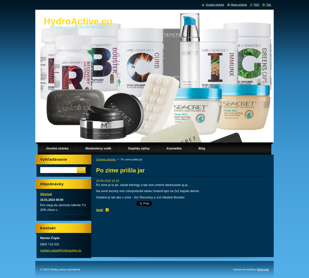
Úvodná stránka (106, 159)
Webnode (263, 269)
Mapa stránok (239, 4)
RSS (256, 4)
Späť (99, 210)
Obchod (46, 194)
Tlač (268, 4)
